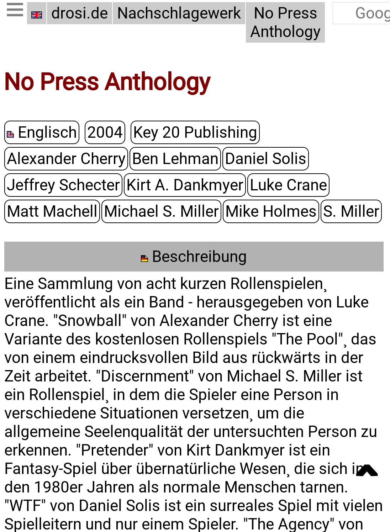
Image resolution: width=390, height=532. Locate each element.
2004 (105, 132)
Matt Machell (52, 211)
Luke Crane (288, 184)
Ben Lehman (175, 158)
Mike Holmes (271, 211)
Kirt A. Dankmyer (184, 184)
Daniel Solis (265, 158)
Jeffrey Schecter (63, 184)
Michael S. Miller (161, 211)
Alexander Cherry (66, 158)
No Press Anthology (285, 22)
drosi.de (79, 13)
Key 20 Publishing (195, 132)
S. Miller (351, 211)
